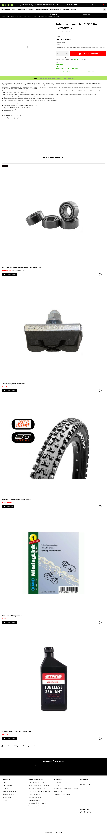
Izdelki (8, 16)
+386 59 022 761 (26, 5)
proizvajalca (71, 57)
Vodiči (5, 800)
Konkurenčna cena (34, 797)
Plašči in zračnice (23, 16)
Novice (56, 785)
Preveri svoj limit (86, 14)
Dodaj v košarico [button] (11, 274)
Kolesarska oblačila (42, 9)
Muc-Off (76, 59)
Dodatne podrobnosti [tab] (50, 78)
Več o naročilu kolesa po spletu (38, 785)
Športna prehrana (55, 9)
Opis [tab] (35, 78)
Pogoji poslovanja (34, 800)
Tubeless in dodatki (34, 16)
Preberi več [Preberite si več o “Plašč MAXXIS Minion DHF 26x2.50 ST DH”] (9, 506)
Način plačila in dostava (36, 782)
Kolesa (14, 9)
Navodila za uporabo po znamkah (39, 791)
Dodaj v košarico (90, 53)
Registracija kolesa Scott (36, 788)
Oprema (32, 9)
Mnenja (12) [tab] (69, 78)
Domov (4, 16)
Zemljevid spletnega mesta (37, 806)
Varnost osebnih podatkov (37, 803)
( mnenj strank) (66, 31)
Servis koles (66, 9)
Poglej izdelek (102, 274)
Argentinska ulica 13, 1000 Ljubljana (68, 5)
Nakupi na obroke (34, 794)
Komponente (22, 9)
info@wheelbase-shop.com (63, 794)
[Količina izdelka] (62, 53)
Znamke (73, 9)
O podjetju (57, 782)
